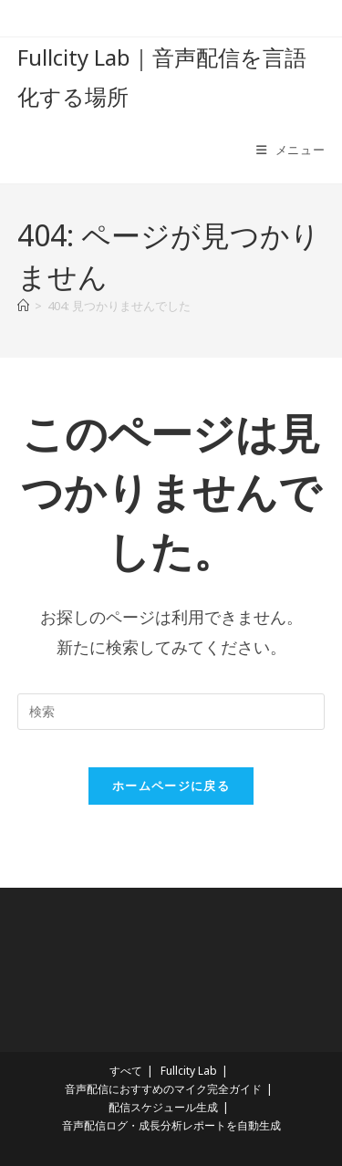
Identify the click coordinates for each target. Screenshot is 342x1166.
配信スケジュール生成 (163, 1107)
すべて (125, 1070)
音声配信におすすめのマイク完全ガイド (163, 1089)
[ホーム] (23, 305)
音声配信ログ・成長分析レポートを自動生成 (171, 1125)
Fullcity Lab (189, 1070)
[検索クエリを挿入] (171, 711)
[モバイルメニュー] (291, 149)
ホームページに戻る (171, 785)
